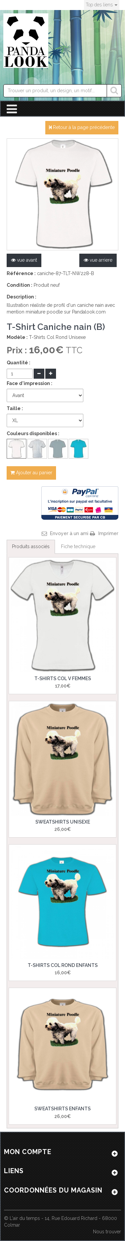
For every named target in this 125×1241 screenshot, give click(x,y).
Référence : (21, 273)
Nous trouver (107, 1231)
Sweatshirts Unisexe (62, 822)
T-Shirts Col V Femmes (62, 678)
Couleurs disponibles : (33, 433)
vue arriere (98, 260)
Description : (21, 296)
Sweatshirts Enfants (62, 1108)
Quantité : (18, 362)
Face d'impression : (29, 383)
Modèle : (17, 337)
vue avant (24, 260)
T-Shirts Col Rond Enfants (63, 965)
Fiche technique (78, 546)
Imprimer (108, 533)
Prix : (18, 350)
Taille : (15, 408)
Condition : (19, 285)
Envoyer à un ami (69, 533)
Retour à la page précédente (82, 127)
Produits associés (31, 546)
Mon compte (27, 1152)
